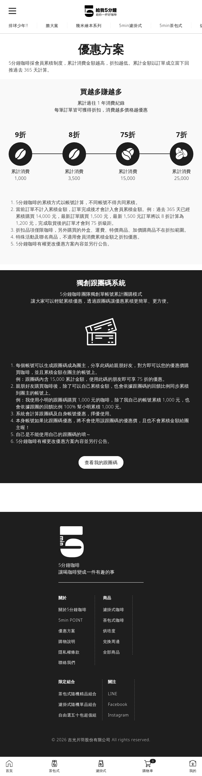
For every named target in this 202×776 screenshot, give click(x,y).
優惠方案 (66, 630)
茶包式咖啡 (113, 620)
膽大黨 (52, 25)
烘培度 (109, 630)
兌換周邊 (111, 641)
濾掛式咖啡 (113, 609)
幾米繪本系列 (89, 25)
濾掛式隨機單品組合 (77, 704)
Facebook (117, 704)
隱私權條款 (69, 652)
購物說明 (66, 641)
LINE (112, 693)
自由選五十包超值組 (77, 715)
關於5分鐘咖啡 (72, 609)
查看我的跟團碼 (101, 462)
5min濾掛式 (130, 25)
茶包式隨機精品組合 (77, 693)
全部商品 (111, 652)
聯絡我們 (66, 662)
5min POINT (70, 620)
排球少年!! (18, 25)
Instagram (118, 715)
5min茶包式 (171, 25)
